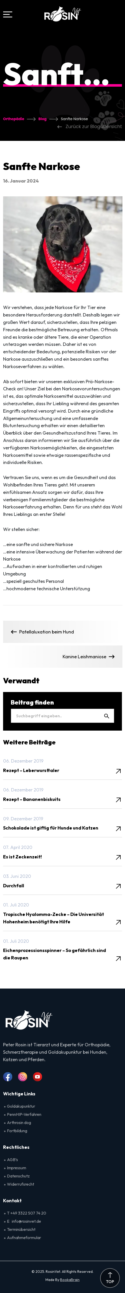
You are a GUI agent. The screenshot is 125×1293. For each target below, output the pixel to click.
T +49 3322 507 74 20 (26, 1213)
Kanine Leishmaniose (89, 657)
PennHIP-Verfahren (24, 1114)
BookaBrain (70, 1279)
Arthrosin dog (19, 1122)
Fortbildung (17, 1130)
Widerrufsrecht (20, 1184)
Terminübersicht (21, 1229)
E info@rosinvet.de (24, 1221)
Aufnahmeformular (24, 1237)
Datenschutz (18, 1175)
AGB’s (13, 1159)
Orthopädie (13, 118)
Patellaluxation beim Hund (42, 632)
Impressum (16, 1167)
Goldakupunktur (21, 1106)
